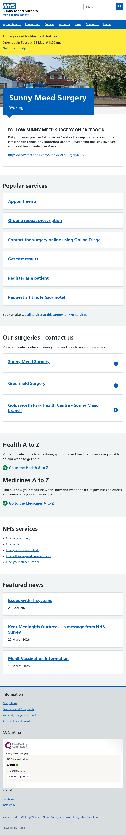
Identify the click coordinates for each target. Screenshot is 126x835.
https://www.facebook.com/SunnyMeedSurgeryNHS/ (46, 155)
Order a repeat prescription (35, 220)
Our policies (10, 703)
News (78, 24)
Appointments (12, 24)
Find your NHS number (22, 562)
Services (49, 24)
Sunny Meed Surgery (29, 361)
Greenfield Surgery (26, 383)
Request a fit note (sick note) (36, 297)
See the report (16, 776)
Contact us (92, 24)
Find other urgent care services (28, 556)
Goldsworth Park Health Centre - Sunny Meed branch (53, 408)
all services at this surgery (45, 315)
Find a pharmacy (18, 538)
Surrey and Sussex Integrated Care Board (75, 817)
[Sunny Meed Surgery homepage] (20, 9)
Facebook (8, 799)
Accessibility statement (16, 721)
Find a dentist (16, 544)
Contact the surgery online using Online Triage (54, 239)
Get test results (23, 259)
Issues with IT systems (30, 600)
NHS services (77, 315)
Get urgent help (14, 48)
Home (107, 24)
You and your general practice (21, 715)
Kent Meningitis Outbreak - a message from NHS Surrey (56, 629)
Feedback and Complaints (18, 709)
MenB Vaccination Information (38, 658)
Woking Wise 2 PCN (33, 817)
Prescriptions (32, 24)
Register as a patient (28, 278)
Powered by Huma (14, 827)
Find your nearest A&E (22, 550)
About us (64, 24)
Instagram (9, 805)
